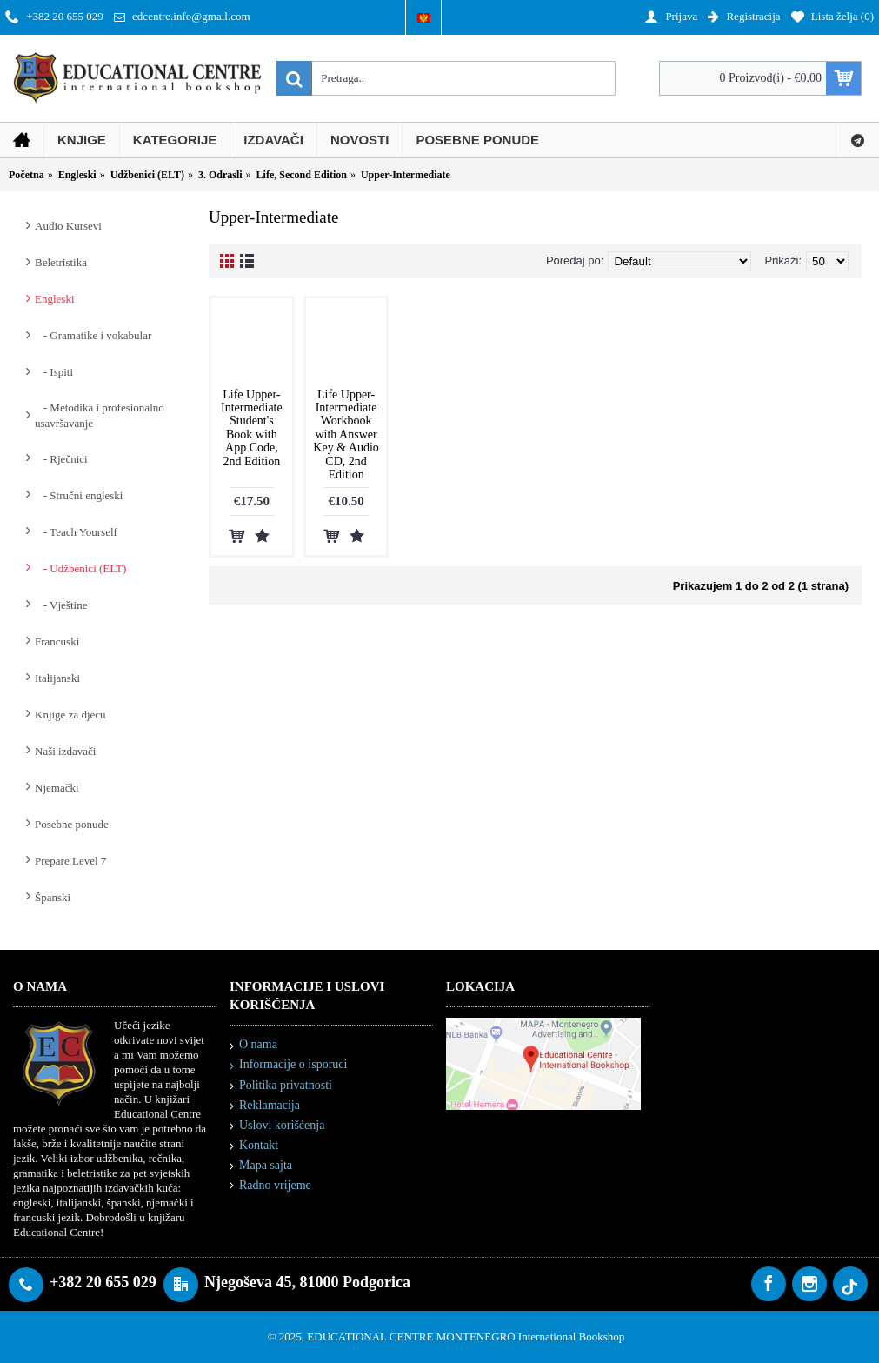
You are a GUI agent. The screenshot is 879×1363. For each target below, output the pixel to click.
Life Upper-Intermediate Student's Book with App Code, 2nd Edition (252, 428)
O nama (253, 1045)
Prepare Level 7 (70, 860)
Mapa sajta (261, 1166)
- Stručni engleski (79, 495)
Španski (52, 897)
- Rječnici (61, 458)
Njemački (57, 787)
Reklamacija (265, 1106)
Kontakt (254, 1146)
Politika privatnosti (281, 1086)
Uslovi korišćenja (277, 1126)
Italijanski (57, 678)
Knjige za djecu (70, 714)
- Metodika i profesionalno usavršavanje (99, 415)
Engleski (55, 298)
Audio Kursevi (68, 225)
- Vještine (61, 604)
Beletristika (61, 262)
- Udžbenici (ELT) (80, 568)
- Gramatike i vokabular (93, 335)
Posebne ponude (72, 824)
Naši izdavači (65, 751)
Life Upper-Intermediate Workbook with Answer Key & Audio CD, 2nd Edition (345, 434)
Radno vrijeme (270, 1186)
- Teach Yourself (76, 531)
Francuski (57, 641)
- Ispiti (54, 371)
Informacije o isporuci (288, 1065)
